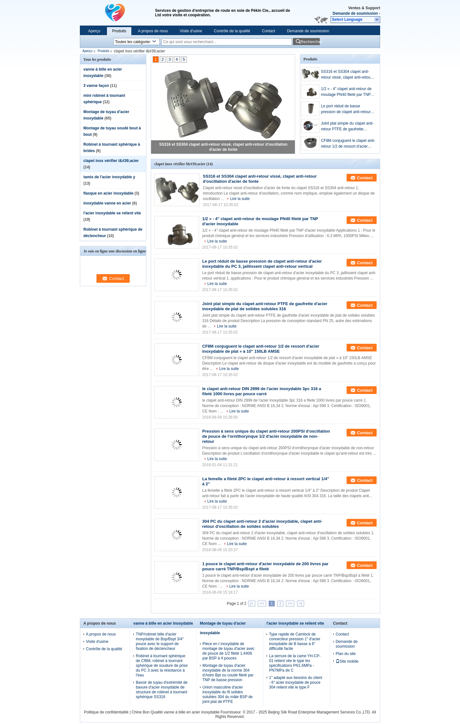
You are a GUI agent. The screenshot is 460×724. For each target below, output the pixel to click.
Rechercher (310, 41)
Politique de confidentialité (106, 712)
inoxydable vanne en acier (107, 203)
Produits (119, 31)
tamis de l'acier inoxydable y (109, 177)
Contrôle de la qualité (232, 31)
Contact (268, 31)
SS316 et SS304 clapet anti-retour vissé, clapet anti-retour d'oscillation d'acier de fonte (346, 74)
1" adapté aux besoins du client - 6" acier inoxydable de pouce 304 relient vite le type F (295, 682)
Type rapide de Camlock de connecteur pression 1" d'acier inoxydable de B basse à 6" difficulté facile (294, 641)
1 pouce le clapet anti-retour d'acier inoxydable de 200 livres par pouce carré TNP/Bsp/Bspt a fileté (265, 566)
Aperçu (94, 31)
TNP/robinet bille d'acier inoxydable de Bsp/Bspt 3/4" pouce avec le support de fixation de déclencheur (160, 641)
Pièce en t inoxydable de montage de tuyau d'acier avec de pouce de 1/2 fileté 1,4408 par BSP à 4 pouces (229, 651)
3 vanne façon (96, 85)
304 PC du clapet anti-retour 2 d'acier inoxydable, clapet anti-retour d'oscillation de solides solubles (262, 524)
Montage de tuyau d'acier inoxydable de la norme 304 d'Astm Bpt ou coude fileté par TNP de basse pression (228, 672)
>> (290, 603)
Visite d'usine (191, 31)
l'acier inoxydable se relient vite (112, 213)
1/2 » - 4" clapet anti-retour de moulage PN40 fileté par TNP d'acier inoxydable (346, 92)
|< (251, 603)
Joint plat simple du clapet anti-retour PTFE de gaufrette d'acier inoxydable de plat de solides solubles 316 (347, 126)
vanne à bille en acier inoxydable (163, 623)
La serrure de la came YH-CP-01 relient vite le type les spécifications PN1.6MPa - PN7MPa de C (294, 663)
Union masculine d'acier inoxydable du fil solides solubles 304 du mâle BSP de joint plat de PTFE (228, 694)
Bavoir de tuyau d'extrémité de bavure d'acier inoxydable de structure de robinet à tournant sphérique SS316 (162, 689)
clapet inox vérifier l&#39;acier (111, 160)
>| (300, 603)
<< (262, 603)
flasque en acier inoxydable (108, 193)
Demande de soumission (355, 13)
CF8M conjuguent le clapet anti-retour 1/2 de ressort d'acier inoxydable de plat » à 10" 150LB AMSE (348, 143)
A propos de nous (153, 31)
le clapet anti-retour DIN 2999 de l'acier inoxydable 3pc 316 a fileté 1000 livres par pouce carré (261, 391)
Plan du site (346, 653)
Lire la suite (239, 198)
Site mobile (347, 661)
